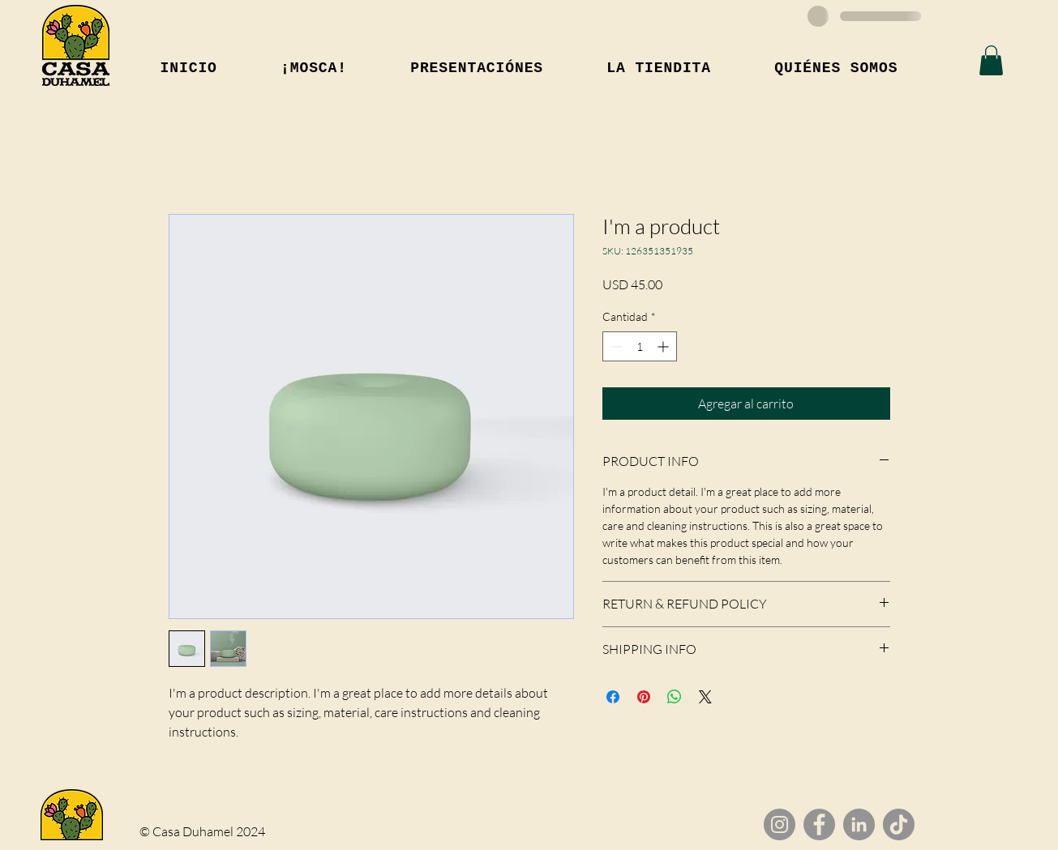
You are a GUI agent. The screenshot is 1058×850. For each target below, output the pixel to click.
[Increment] (664, 346)
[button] (991, 60)
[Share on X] (705, 697)
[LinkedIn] (859, 824)
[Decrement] (615, 346)
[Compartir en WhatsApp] (674, 697)
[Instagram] (779, 824)
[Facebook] (819, 824)
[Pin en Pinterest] (643, 697)
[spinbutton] (639, 346)
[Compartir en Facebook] (613, 697)
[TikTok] (899, 824)
